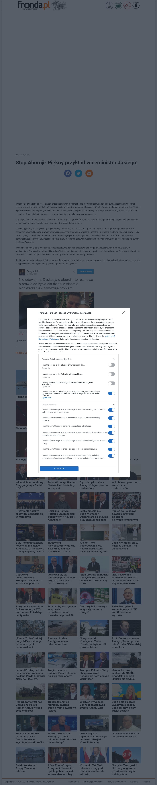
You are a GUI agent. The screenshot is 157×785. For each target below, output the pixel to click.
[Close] (124, 313)
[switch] (111, 365)
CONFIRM (59, 469)
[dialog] (78, 392)
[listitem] (78, 359)
